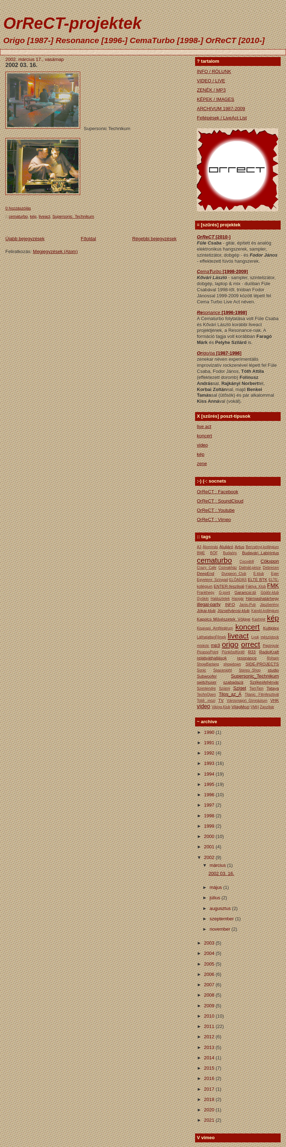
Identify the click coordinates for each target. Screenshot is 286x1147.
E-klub (259, 574)
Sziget (239, 688)
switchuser (206, 682)
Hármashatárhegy (262, 598)
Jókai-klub (206, 610)
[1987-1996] (228, 353)
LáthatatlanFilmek (211, 637)
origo (230, 644)
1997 (210, 805)
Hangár (238, 599)
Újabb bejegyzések (25, 238)
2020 (210, 1109)
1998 (210, 815)
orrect (250, 644)
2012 (210, 1036)
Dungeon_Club (233, 574)
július (215, 897)
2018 (210, 1099)
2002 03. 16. (21, 65)
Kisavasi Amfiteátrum (215, 628)
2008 (210, 995)
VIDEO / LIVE (211, 80)
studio (273, 670)
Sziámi (224, 688)
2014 (210, 1057)
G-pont (224, 593)
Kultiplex (271, 628)
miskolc (203, 646)
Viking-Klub (221, 707)
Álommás (210, 547)
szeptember (222, 918)
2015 (210, 1068)
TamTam (257, 688)
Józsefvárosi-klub (233, 610)
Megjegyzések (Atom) (55, 251)
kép (33, 216)
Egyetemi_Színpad (212, 580)
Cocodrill (247, 562)
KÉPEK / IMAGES (215, 99)
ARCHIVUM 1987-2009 (221, 108)
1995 (210, 784)
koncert (204, 435)
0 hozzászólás (18, 208)
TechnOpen (206, 694)
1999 (210, 826)
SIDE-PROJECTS (262, 664)
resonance (247, 657)
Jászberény (269, 605)
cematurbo (18, 216)
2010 (210, 1016)
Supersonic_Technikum (73, 216)
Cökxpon (270, 561)
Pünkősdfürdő (233, 652)
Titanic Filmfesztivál (262, 694)
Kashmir (259, 619)
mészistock (270, 637)
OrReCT (206, 237)
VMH (255, 707)
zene (202, 463)
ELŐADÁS (238, 580)
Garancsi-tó (245, 592)
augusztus (221, 908)
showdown (232, 664)
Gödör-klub (270, 593)
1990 (210, 732)
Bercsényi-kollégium (262, 547)
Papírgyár (271, 646)
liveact (44, 216)
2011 (210, 1026)
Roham (273, 658)
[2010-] (223, 237)
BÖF (214, 553)
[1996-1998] (234, 312)
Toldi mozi (206, 701)
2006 (210, 974)
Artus (239, 546)
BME (201, 553)
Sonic (201, 670)
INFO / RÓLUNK (214, 71)
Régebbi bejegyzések (154, 238)
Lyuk (255, 637)
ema (204, 271)
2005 (210, 964)
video (202, 445)
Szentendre (206, 688)
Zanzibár (267, 707)
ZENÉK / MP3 (211, 90)
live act (204, 426)
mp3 (215, 645)
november (220, 929)
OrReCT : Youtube (216, 510)
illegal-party (208, 604)
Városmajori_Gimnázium (247, 701)
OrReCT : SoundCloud (220, 501)
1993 (210, 763)
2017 (210, 1089)
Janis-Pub (247, 605)
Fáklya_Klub (256, 586)
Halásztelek (220, 599)
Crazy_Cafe (206, 568)
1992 (210, 753)
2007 (210, 984)
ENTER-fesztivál (229, 586)
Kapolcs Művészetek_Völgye (223, 619)
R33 (251, 651)
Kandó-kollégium (265, 611)
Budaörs (230, 553)
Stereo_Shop (250, 670)
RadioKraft (269, 651)
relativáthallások (212, 657)
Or (199, 353)
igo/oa (209, 353)
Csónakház (228, 568)
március (218, 865)
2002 (210, 857)
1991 (210, 742)
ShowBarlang (208, 664)
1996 (210, 794)
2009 (210, 1005)
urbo (217, 271)
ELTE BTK (257, 579)
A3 (199, 547)
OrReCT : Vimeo (214, 519)
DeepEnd (205, 573)
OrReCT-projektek (72, 23)
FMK (273, 586)
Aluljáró (226, 546)
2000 (210, 836)
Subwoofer (207, 676)
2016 (210, 1078)
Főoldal (88, 238)
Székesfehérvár (264, 682)
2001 (210, 846)
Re (200, 312)
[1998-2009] (235, 271)
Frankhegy (205, 593)
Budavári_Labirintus (260, 552)
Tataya (273, 688)
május (216, 887)
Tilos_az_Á (230, 694)
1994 (210, 774)
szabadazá (233, 682)
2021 (210, 1120)
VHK (274, 700)
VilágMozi (240, 706)
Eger (275, 574)
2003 (210, 943)
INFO (230, 604)
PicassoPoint (207, 652)
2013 (210, 1047)
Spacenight (222, 670)
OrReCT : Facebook (217, 491)
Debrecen (271, 568)
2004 (210, 953)
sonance (212, 312)
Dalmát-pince (250, 568)
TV (221, 700)
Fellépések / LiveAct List (222, 117)
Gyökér (203, 599)
